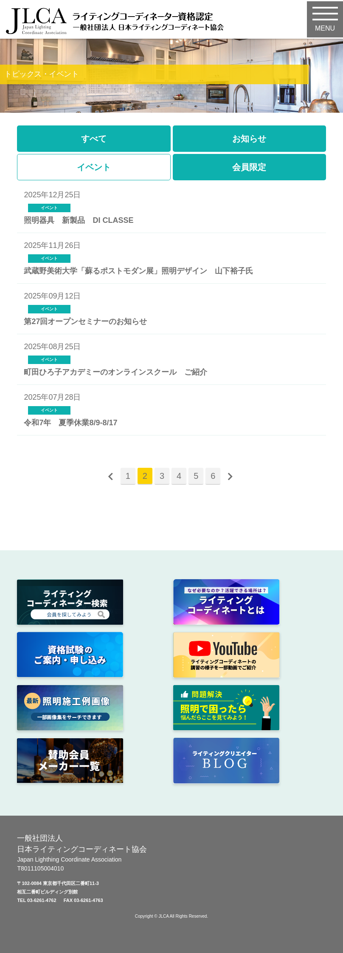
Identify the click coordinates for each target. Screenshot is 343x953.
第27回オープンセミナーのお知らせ (85, 321)
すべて (94, 138)
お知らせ (249, 138)
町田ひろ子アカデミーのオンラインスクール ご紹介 (115, 372)
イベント (94, 167)
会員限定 (249, 167)
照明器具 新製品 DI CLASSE (78, 220)
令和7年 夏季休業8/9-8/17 (70, 423)
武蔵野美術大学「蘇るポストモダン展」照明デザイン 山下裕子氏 (138, 271)
